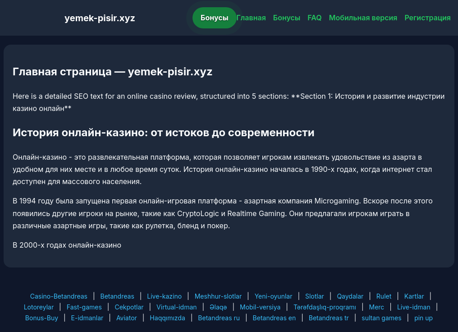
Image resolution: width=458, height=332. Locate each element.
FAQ (314, 17)
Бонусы (215, 17)
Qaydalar (350, 296)
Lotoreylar (39, 307)
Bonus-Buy (41, 318)
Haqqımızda (167, 318)
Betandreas (117, 296)
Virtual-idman (176, 307)
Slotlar (314, 296)
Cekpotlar (128, 307)
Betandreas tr (329, 318)
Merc (377, 307)
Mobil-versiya (260, 307)
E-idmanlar (87, 318)
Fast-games (84, 307)
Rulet (383, 296)
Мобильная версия (363, 17)
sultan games (381, 318)
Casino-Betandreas (58, 296)
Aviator (126, 318)
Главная (251, 17)
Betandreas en (274, 318)
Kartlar (414, 296)
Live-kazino (164, 296)
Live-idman (414, 307)
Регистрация (427, 17)
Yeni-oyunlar (274, 296)
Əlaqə (218, 307)
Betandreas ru (219, 318)
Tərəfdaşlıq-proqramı (324, 307)
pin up (423, 318)
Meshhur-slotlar (218, 296)
